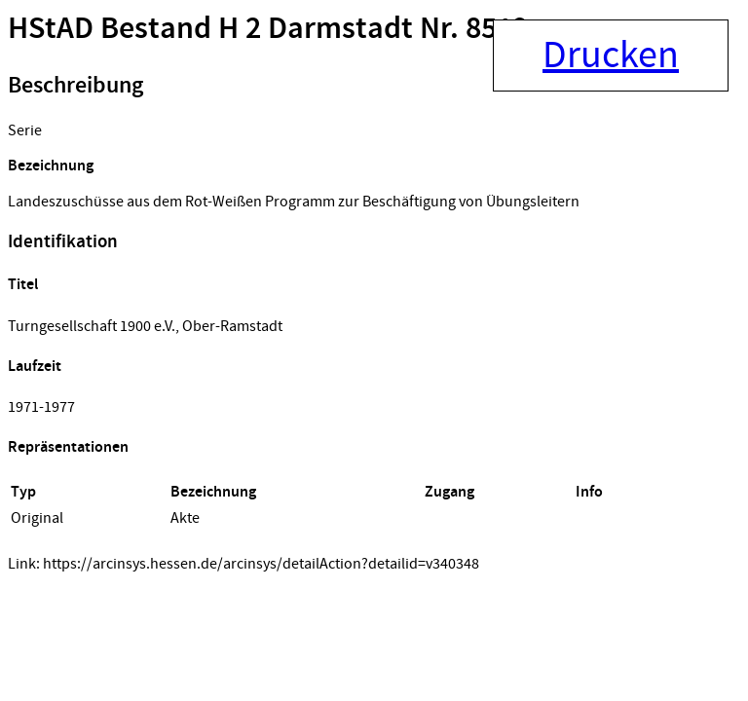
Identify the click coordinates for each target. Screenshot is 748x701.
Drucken (610, 55)
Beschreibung (75, 85)
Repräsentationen (68, 447)
